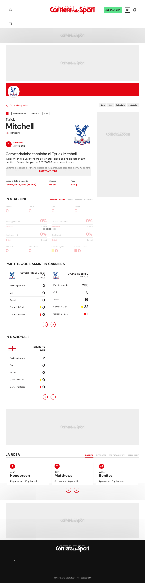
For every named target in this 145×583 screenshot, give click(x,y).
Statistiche (132, 105)
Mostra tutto (48, 171)
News (103, 105)
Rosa (110, 105)
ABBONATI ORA (112, 10)
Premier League (19, 114)
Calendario (120, 105)
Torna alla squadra (16, 105)
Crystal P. (35, 114)
